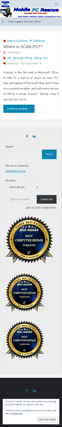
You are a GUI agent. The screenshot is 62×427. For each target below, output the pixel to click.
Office (37, 58)
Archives (10, 180)
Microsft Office (22, 58)
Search (9, 146)
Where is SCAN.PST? (23, 46)
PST (45, 58)
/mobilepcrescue (15, 171)
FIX (9, 58)
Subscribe (47, 199)
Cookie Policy (16, 413)
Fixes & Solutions (17, 40)
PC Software (37, 40)
